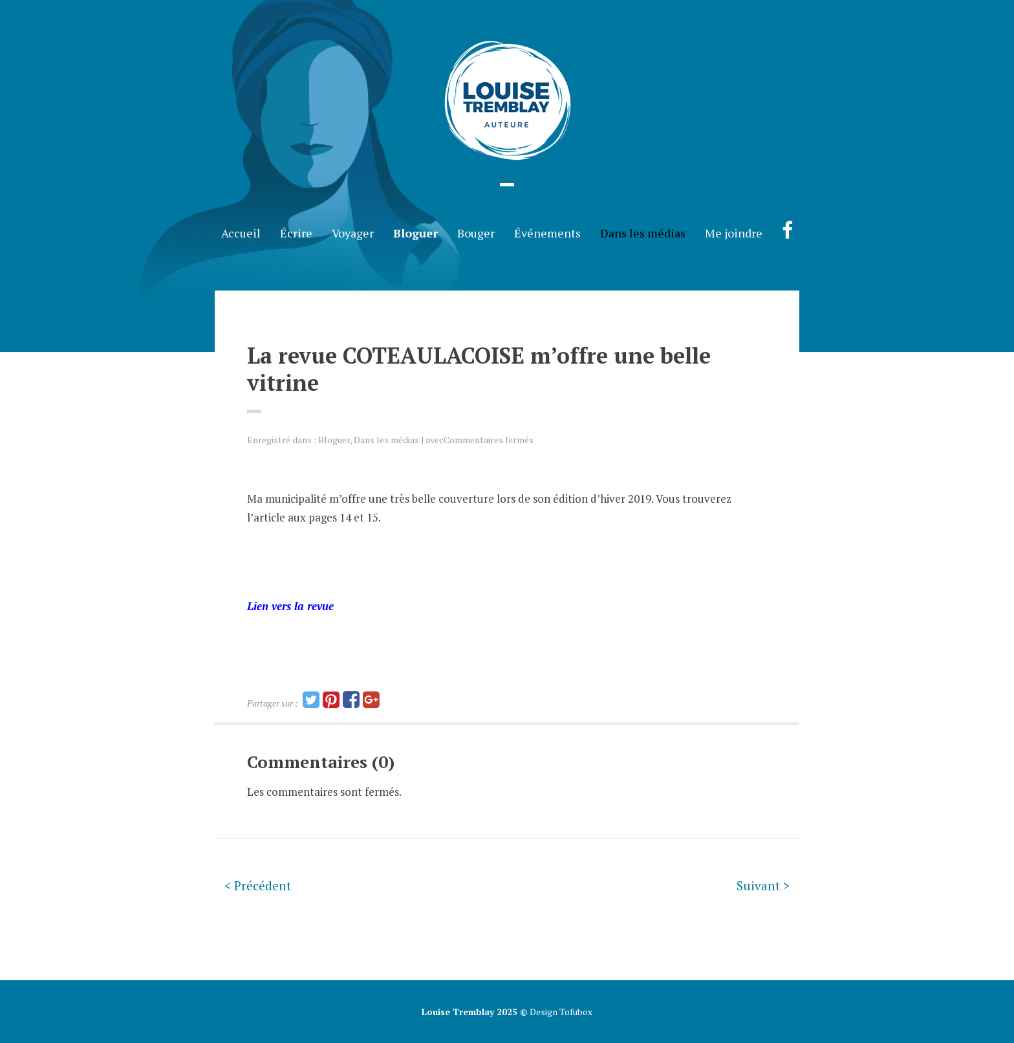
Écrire (296, 233)
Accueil (241, 233)
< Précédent (257, 885)
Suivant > (763, 885)
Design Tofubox (560, 1011)
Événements (547, 233)
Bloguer (415, 233)
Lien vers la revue (290, 605)
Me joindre (733, 233)
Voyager (353, 233)
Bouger (476, 233)
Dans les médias (642, 233)
